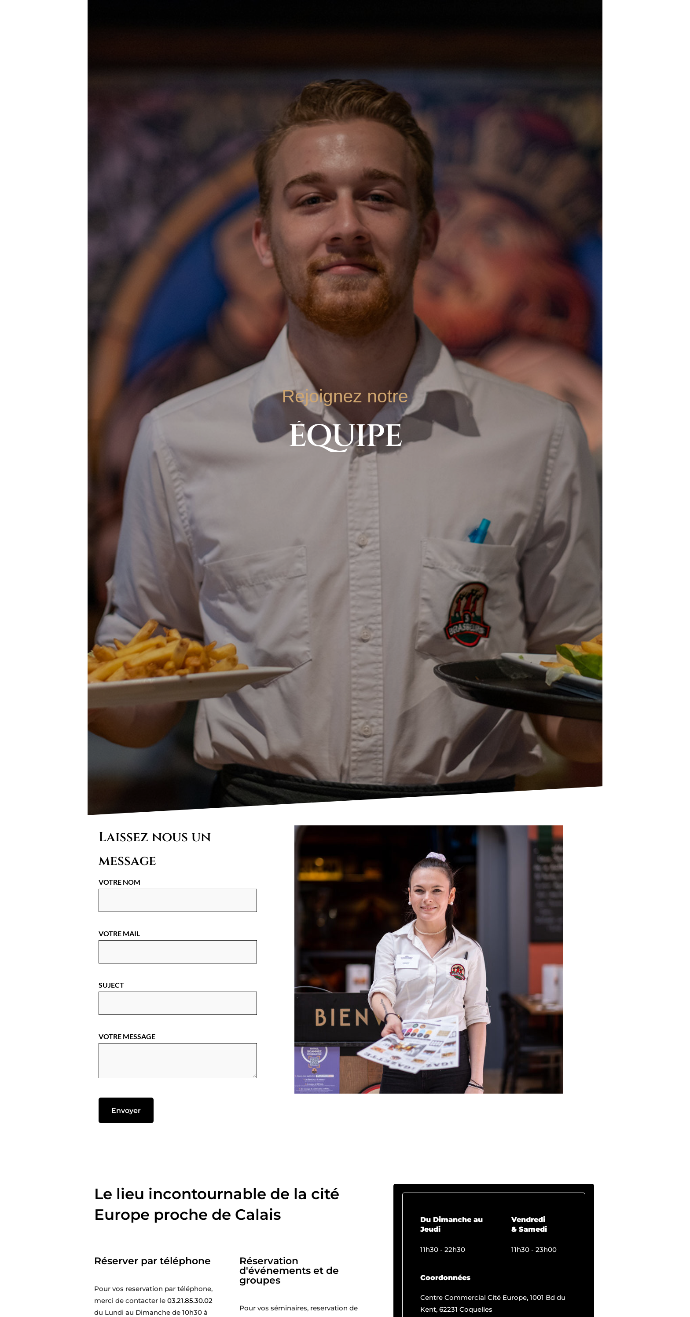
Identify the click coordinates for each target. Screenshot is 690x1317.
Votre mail (178, 942)
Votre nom (178, 891)
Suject (178, 994)
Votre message (178, 1056)
